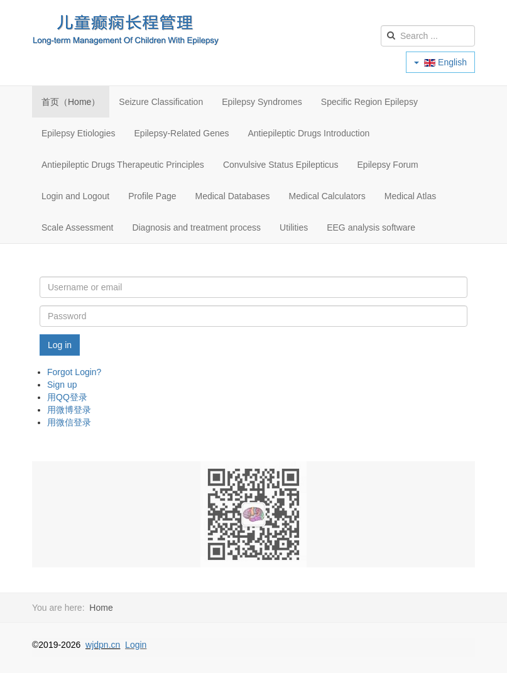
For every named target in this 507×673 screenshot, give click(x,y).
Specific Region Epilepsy (369, 102)
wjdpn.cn (102, 645)
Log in (60, 345)
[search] (428, 36)
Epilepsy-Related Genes (181, 133)
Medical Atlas (410, 196)
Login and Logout (75, 196)
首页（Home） (70, 102)
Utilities (294, 227)
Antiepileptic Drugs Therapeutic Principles (122, 165)
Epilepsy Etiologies (78, 133)
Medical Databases (232, 196)
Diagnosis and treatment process (196, 227)
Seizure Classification (161, 102)
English (440, 62)
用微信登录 (69, 422)
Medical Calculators (327, 196)
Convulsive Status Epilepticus (281, 165)
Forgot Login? (74, 372)
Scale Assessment (77, 227)
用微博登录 (69, 410)
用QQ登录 (67, 397)
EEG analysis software (371, 227)
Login (135, 645)
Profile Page (152, 196)
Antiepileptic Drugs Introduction (309, 133)
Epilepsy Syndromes (262, 102)
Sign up (62, 385)
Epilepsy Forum (387, 165)
